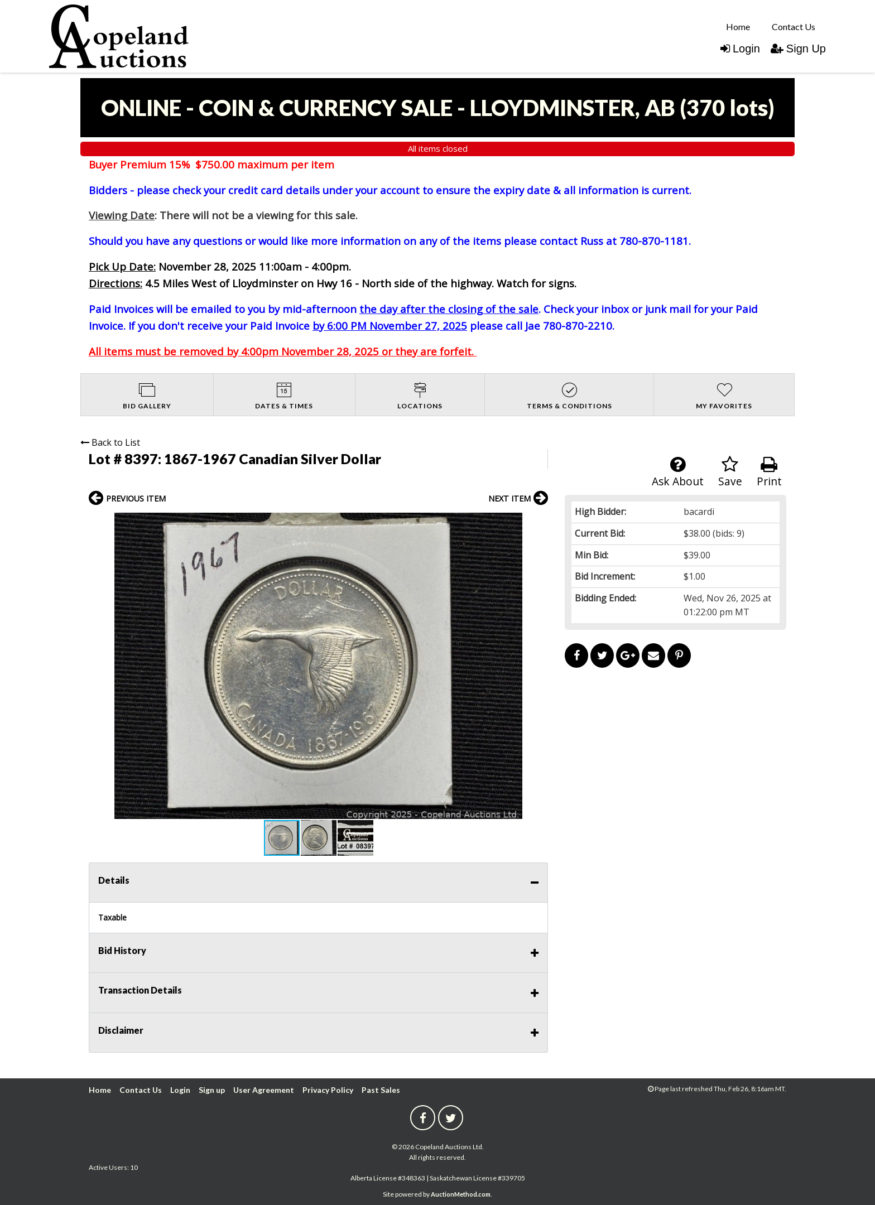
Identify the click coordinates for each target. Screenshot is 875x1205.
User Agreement (263, 1090)
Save (730, 472)
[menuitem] (738, 26)
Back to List (110, 442)
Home (738, 26)
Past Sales (381, 1090)
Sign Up (798, 48)
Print (769, 472)
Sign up (212, 1090)
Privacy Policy (327, 1090)
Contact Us (793, 26)
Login (740, 48)
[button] (538, 523)
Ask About (678, 472)
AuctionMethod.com (461, 1194)
